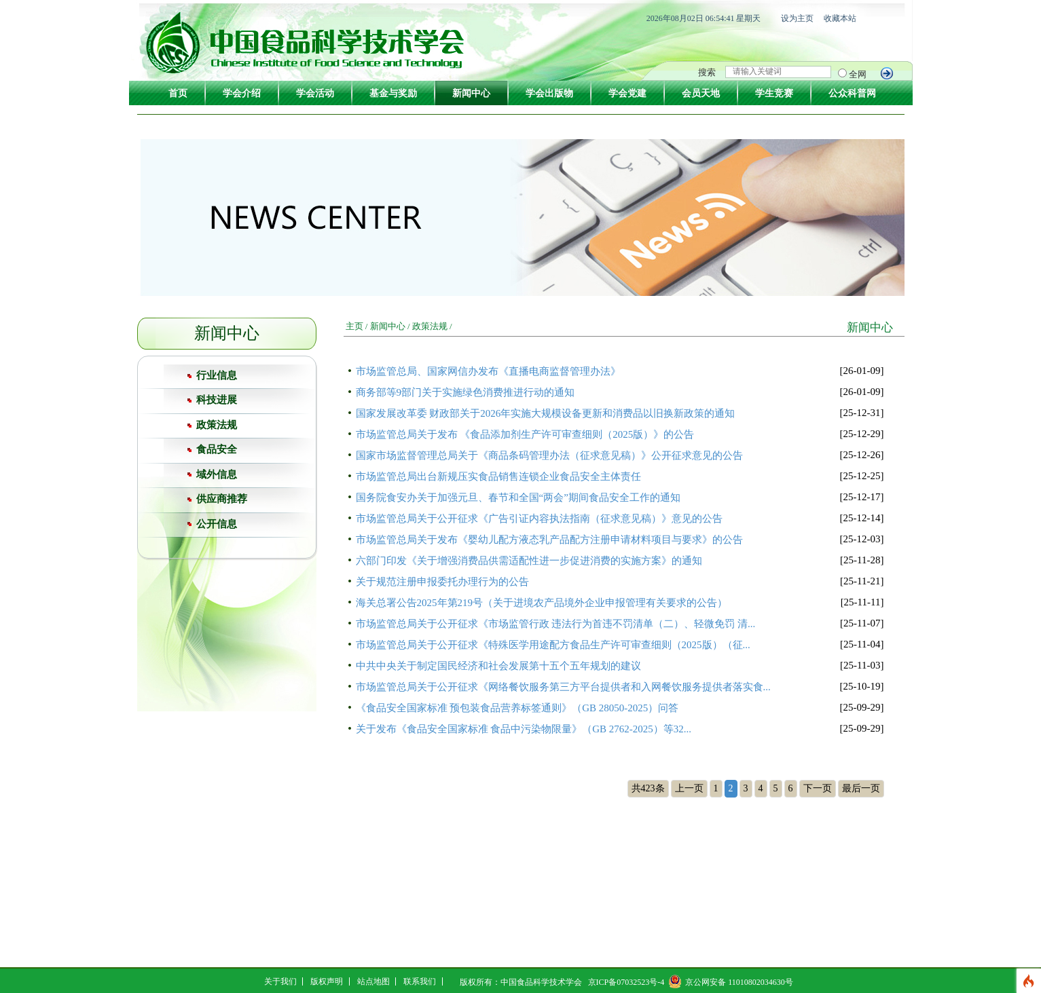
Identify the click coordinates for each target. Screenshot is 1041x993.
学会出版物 (549, 93)
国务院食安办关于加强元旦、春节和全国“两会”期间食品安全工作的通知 (518, 497)
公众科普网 (852, 93)
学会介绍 (242, 93)
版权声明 (326, 981)
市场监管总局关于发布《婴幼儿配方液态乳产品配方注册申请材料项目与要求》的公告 (549, 539)
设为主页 (797, 18)
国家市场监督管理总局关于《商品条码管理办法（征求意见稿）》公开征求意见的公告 (549, 455)
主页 (354, 326)
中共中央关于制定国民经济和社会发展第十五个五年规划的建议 (498, 665)
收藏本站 (840, 18)
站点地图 (373, 981)
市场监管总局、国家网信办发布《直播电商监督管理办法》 (488, 371)
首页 (177, 93)
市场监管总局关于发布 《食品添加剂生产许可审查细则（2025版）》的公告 (525, 434)
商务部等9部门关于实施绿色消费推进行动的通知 (465, 392)
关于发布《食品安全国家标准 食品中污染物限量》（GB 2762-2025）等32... (524, 729)
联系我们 (419, 981)
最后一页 (861, 788)
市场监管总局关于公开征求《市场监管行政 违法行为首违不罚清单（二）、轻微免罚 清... (556, 623)
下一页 (817, 788)
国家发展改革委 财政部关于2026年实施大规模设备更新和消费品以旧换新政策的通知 (545, 413)
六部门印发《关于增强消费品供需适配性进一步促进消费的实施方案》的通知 (529, 560)
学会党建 (627, 93)
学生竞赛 (774, 93)
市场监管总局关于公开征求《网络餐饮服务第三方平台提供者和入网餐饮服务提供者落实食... (563, 686)
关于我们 (280, 981)
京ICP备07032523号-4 (626, 982)
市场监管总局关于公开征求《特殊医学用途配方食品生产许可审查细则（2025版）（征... (553, 644)
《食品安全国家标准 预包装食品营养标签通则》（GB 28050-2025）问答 (517, 707)
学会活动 (315, 93)
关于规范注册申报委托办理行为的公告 (442, 581)
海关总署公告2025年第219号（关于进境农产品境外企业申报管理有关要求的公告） (542, 602)
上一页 (689, 788)
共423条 (648, 788)
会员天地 (701, 93)
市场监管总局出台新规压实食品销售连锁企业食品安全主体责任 (498, 476)
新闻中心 (471, 93)
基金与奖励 (393, 93)
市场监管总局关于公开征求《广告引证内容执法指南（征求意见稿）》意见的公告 (539, 518)
